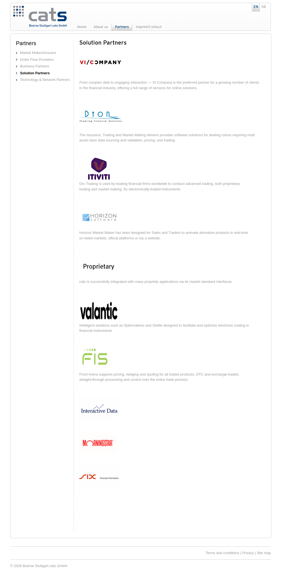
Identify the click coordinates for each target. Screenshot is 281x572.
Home (81, 27)
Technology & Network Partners (45, 80)
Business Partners (34, 66)
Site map (264, 553)
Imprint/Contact (149, 27)
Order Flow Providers (37, 60)
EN (256, 7)
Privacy (248, 553)
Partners (122, 27)
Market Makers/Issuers (38, 53)
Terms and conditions (222, 553)
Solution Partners (35, 73)
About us (101, 27)
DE (264, 7)
